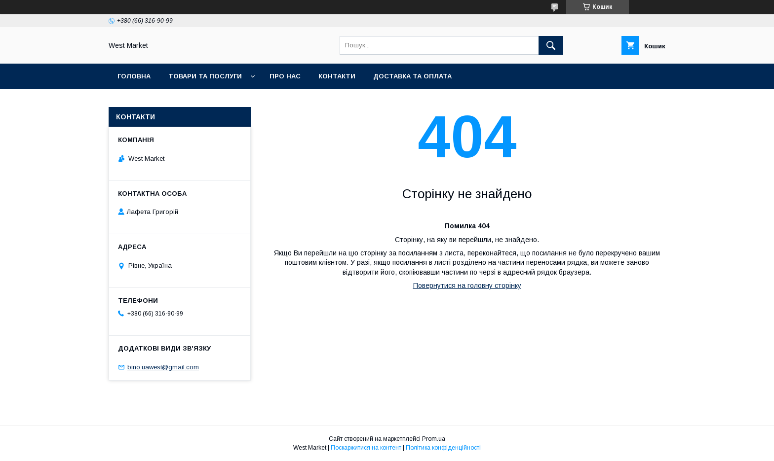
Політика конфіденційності (443, 447)
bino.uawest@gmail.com (163, 367)
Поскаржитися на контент (366, 447)
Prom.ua (433, 438)
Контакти (336, 76)
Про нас (285, 76)
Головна (134, 76)
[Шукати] (551, 45)
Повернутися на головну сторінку (467, 285)
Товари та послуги (205, 76)
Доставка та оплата (412, 76)
